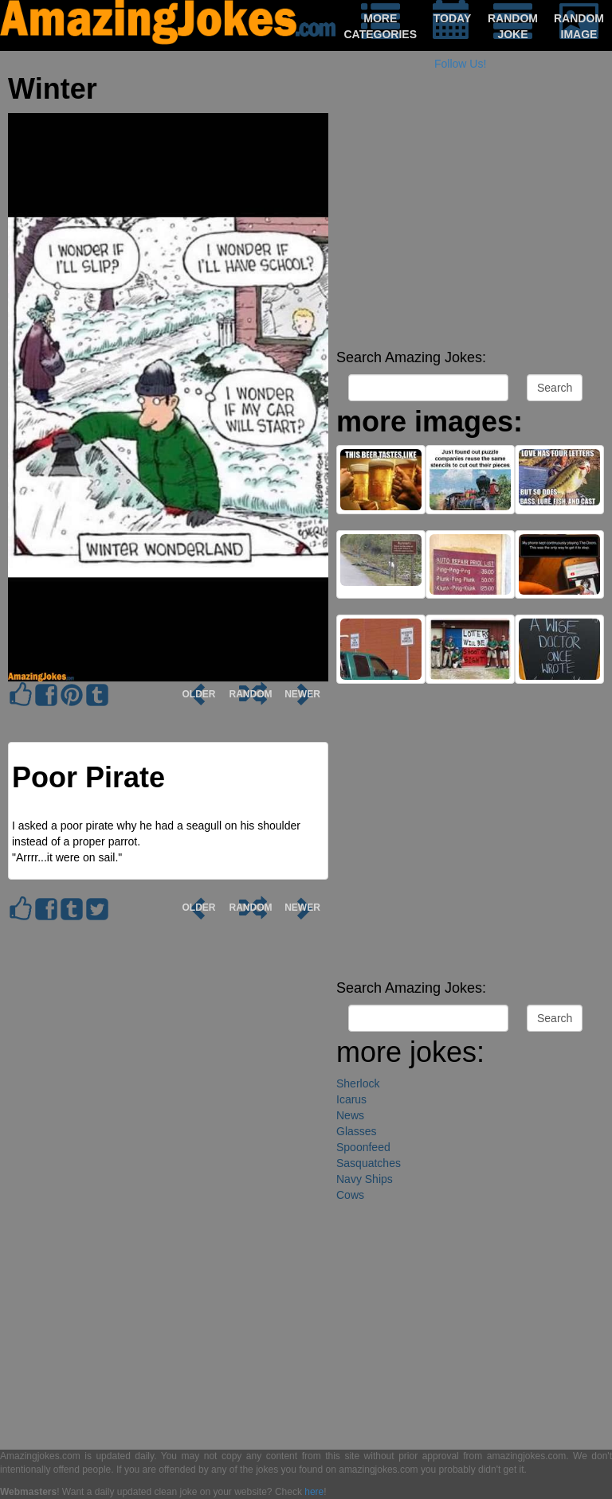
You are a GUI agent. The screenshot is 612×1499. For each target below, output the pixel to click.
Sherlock (357, 1083)
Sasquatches (368, 1163)
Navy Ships (364, 1179)
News (350, 1115)
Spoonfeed (363, 1147)
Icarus (351, 1099)
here (314, 1491)
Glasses (356, 1131)
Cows (350, 1195)
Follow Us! (460, 63)
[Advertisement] (470, 230)
